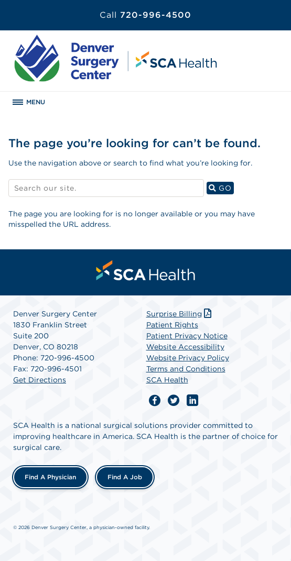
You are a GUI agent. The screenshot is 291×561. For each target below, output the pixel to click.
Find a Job (124, 477)
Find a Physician (50, 477)
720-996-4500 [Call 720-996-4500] (145, 15)
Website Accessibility (185, 347)
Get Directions (39, 380)
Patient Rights (172, 325)
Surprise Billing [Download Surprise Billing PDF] (180, 314)
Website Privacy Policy (187, 358)
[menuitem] (145, 270)
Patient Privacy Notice (187, 336)
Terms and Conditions (185, 369)
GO (221, 187)
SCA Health (167, 380)
